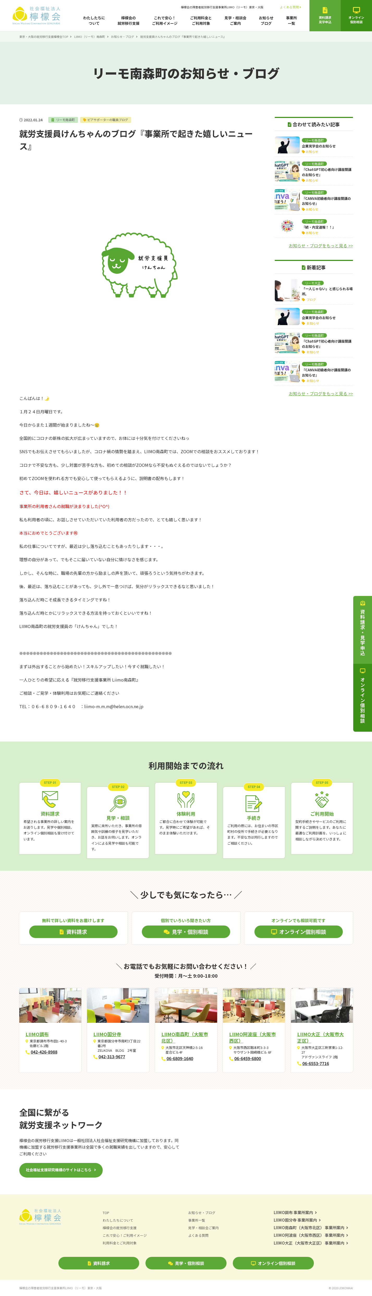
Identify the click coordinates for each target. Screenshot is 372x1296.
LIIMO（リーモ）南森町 (89, 36)
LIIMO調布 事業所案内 (295, 1212)
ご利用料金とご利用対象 (201, 20)
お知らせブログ (266, 20)
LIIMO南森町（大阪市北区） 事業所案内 (311, 1227)
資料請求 (99, 1263)
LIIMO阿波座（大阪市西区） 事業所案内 (311, 1235)
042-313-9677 (112, 1056)
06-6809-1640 (180, 1058)
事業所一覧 (291, 20)
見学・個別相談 (186, 1263)
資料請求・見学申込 (362, 628)
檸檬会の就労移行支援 (128, 20)
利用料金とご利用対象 (120, 1243)
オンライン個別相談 (273, 1263)
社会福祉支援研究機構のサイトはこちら (59, 1169)
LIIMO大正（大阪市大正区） (320, 1037)
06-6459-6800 (247, 1058)
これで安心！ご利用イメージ (165, 20)
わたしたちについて (94, 20)
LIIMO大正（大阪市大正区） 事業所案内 (311, 1243)
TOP (106, 1212)
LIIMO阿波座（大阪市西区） (252, 1037)
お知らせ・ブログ (122, 36)
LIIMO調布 (37, 1034)
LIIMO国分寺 (107, 1034)
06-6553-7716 (315, 1063)
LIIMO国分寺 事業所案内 (297, 1220)
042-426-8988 (44, 1052)
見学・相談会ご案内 (235, 20)
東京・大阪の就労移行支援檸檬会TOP (43, 36)
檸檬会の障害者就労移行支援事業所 (222, 7)
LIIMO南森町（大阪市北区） (184, 1037)
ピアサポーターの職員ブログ (107, 119)
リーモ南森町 (65, 119)
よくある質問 (290, 7)
